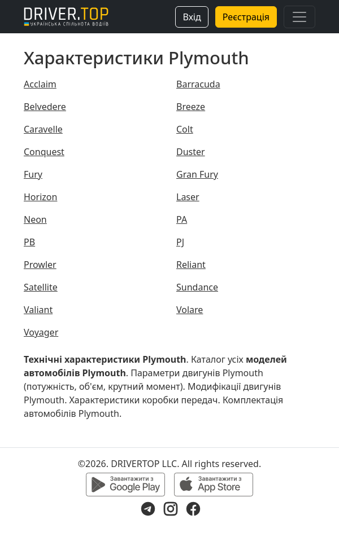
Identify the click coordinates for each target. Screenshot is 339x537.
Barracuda (198, 84)
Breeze (190, 106)
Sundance (197, 287)
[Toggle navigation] (299, 17)
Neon (35, 219)
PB (29, 242)
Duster (190, 152)
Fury (33, 174)
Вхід (191, 17)
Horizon (40, 197)
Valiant (38, 309)
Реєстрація (246, 17)
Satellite (41, 287)
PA (181, 219)
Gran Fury (197, 174)
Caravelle (43, 129)
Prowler (40, 264)
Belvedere (45, 106)
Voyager (41, 332)
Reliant (191, 264)
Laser (187, 197)
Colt (184, 129)
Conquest (44, 152)
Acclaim (40, 84)
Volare (189, 309)
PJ (180, 242)
